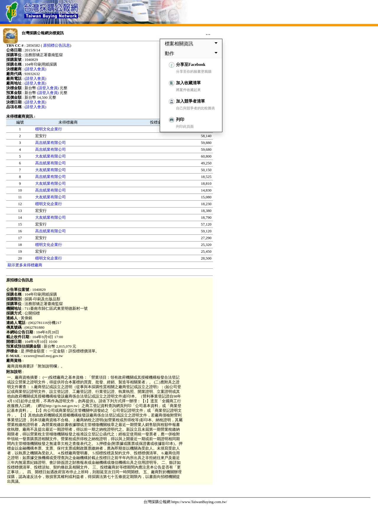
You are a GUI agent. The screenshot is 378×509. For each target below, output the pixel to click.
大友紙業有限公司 (50, 156)
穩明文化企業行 (48, 129)
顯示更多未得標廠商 (25, 265)
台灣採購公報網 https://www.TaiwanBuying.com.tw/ (185, 502)
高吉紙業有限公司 (50, 142)
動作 (192, 53)
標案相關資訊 (192, 43)
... (208, 33)
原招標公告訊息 (56, 45)
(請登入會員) (35, 69)
